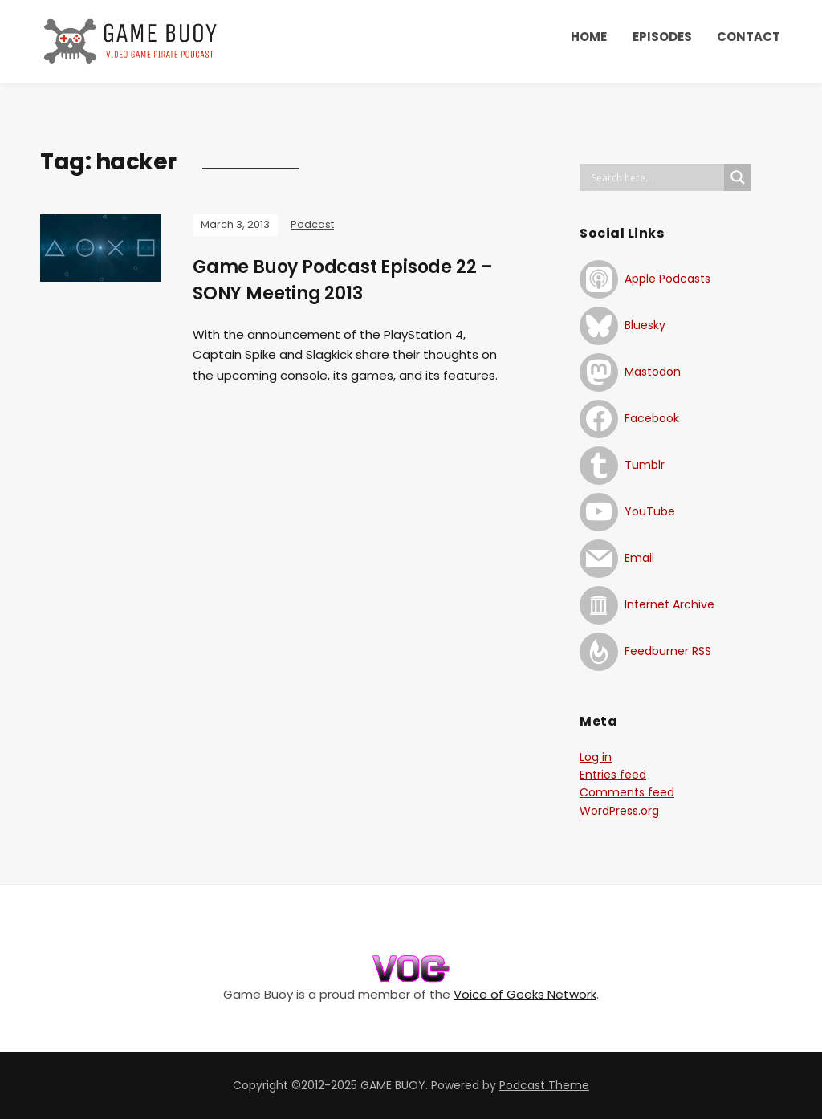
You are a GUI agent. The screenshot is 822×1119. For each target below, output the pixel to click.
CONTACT (748, 36)
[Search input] (656, 177)
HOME (589, 36)
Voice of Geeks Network (525, 994)
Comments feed (627, 792)
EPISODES (662, 36)
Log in (596, 757)
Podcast (312, 224)
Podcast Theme (544, 1085)
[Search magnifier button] (737, 177)
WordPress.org (619, 811)
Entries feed (613, 775)
